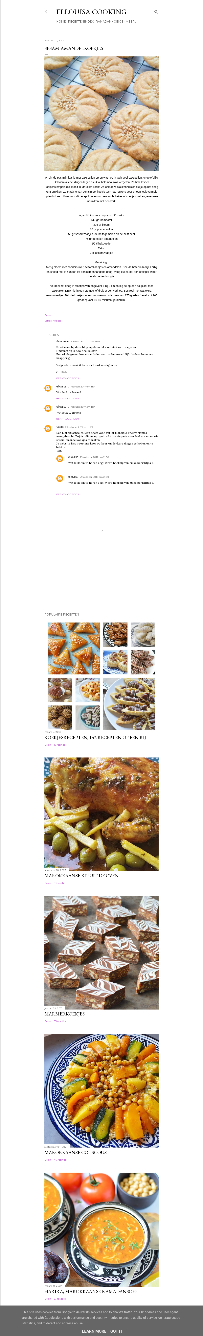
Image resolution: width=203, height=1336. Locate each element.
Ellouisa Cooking (91, 11)
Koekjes (57, 320)
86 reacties (60, 882)
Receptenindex (81, 21)
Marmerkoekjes (64, 1014)
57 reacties (60, 1298)
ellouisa (61, 386)
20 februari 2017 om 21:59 (85, 341)
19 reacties (59, 744)
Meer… (131, 21)
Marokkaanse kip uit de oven (81, 876)
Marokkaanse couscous (75, 1152)
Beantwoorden (67, 378)
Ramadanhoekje (110, 21)
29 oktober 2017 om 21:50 (94, 457)
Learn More (94, 1331)
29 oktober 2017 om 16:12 (79, 426)
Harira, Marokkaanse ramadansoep (91, 1291)
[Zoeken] (156, 11)
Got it (116, 1331)
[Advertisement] (64, 582)
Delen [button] (47, 315)
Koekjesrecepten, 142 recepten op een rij (95, 737)
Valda (60, 427)
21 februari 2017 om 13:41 (82, 386)
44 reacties (60, 1159)
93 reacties (60, 1021)
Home (61, 21)
